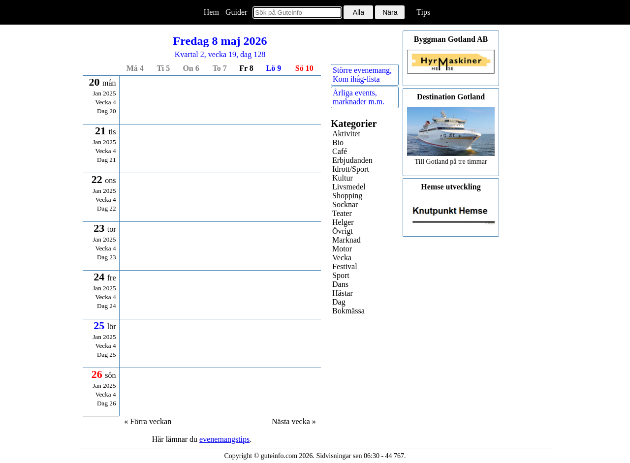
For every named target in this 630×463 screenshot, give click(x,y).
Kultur (342, 178)
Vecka (341, 257)
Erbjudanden (352, 160)
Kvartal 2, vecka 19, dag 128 (220, 46)
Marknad (346, 240)
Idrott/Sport (350, 169)
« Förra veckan (147, 421)
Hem (211, 12)
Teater (342, 213)
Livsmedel (349, 187)
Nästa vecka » (294, 421)
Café (339, 151)
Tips (423, 12)
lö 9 (274, 68)
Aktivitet (346, 133)
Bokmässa (348, 311)
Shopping (347, 195)
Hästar (342, 293)
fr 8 (246, 68)
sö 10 (304, 68)
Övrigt (342, 231)
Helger (343, 222)
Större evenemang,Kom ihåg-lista (362, 74)
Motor (342, 249)
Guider (236, 12)
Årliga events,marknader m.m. (358, 97)
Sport (340, 275)
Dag (339, 302)
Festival (344, 266)
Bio (338, 142)
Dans (340, 284)
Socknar (345, 204)
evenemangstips (224, 439)
